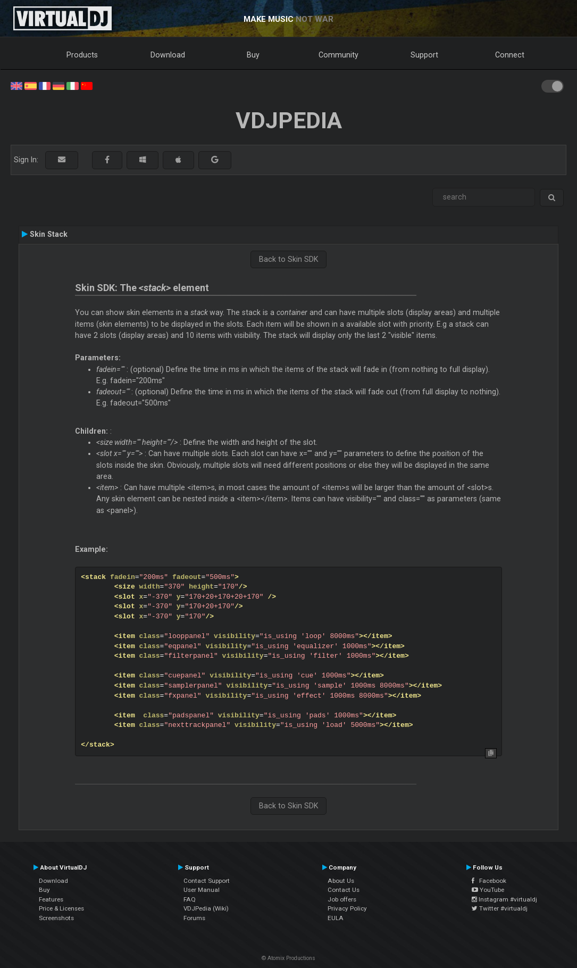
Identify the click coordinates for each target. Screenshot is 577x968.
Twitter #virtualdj (500, 908)
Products (82, 55)
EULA (336, 918)
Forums (194, 918)
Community (338, 55)
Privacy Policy (347, 908)
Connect (509, 55)
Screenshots (56, 918)
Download (167, 55)
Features (51, 899)
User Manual (201, 889)
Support (424, 55)
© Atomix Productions (288, 958)
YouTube (488, 889)
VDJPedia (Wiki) (206, 908)
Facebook (489, 880)
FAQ (189, 899)
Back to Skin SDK (288, 259)
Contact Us (343, 889)
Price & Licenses (61, 908)
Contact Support (206, 880)
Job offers (342, 899)
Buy (253, 55)
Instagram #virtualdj (504, 899)
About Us (341, 880)
